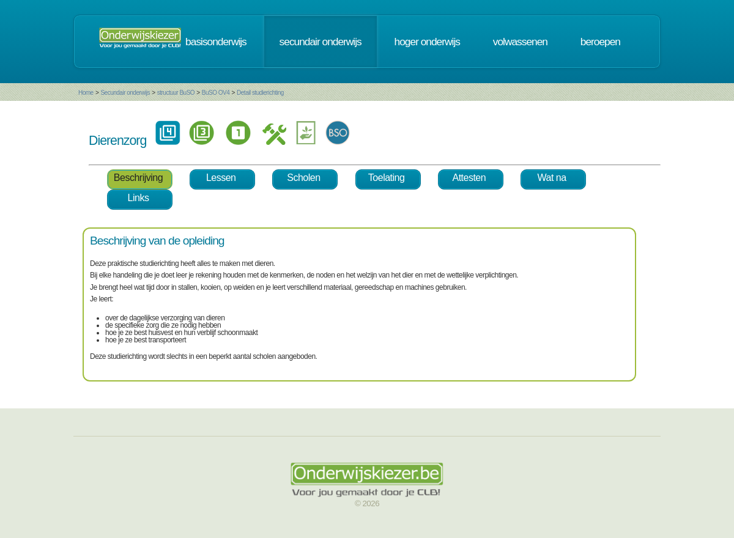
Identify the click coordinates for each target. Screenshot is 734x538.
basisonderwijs (216, 41)
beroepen (600, 41)
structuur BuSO (176, 92)
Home (86, 92)
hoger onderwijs (427, 41)
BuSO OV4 (215, 92)
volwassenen (520, 41)
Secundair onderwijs (125, 92)
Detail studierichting (260, 92)
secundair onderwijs (320, 41)
